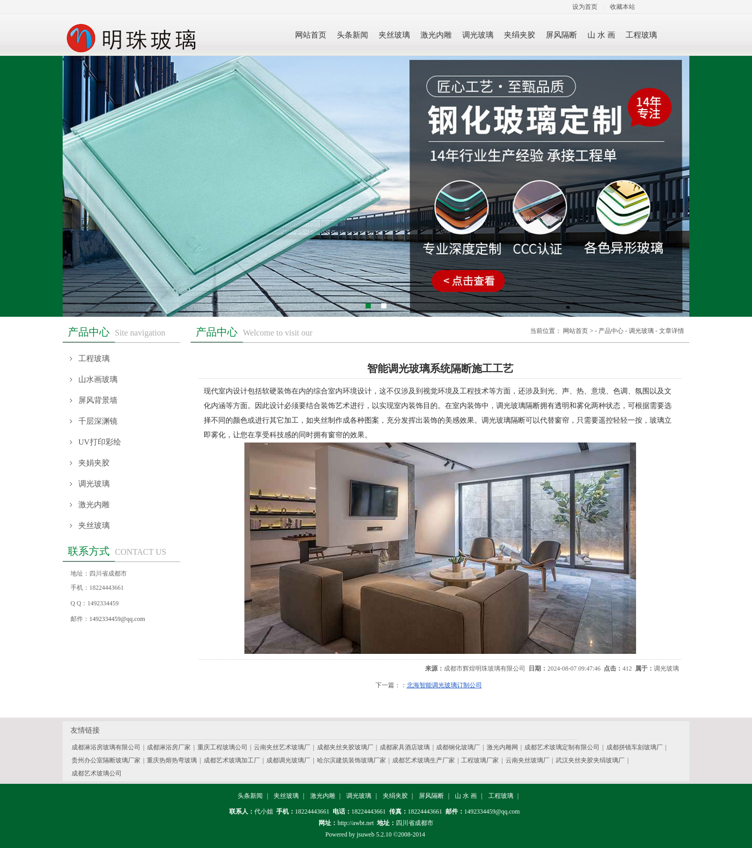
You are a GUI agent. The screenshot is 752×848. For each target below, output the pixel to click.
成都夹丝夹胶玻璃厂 (345, 747)
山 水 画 (466, 795)
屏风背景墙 (98, 400)
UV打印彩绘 (99, 442)
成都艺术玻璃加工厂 (232, 760)
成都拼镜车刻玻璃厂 (634, 747)
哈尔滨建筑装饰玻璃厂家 (351, 760)
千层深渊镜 (98, 421)
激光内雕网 (502, 747)
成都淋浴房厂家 (169, 747)
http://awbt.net (355, 823)
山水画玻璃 (98, 379)
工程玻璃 (94, 358)
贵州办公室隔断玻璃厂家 (106, 760)
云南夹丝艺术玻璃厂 (282, 747)
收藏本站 (622, 6)
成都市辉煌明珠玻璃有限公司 (484, 668)
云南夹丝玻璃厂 (527, 760)
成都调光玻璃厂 (288, 760)
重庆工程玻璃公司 (222, 747)
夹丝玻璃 (94, 525)
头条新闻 (250, 795)
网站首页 (575, 331)
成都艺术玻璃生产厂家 (423, 760)
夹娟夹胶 (94, 463)
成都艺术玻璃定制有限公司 (562, 747)
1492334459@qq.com (117, 619)
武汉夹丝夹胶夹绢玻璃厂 (590, 760)
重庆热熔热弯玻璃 (172, 760)
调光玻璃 (94, 484)
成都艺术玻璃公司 (97, 773)
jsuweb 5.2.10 (374, 834)
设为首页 (584, 6)
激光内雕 (94, 504)
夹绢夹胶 (395, 795)
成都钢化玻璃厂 (458, 747)
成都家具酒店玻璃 (405, 747)
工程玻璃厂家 (480, 760)
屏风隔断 (431, 795)
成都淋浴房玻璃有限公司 (106, 747)
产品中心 (611, 331)
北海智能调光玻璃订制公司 (444, 685)
